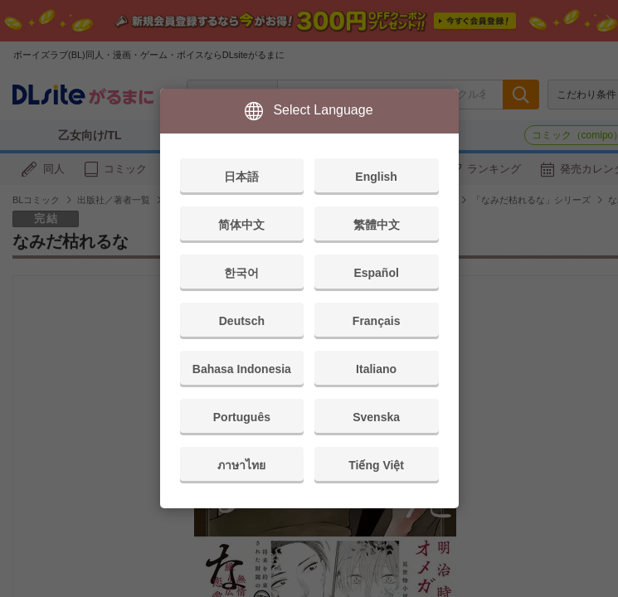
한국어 (241, 272)
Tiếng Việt (376, 465)
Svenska (376, 417)
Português (241, 417)
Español (375, 272)
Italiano (376, 369)
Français (377, 321)
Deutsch (242, 321)
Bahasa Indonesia (241, 369)
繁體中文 (376, 224)
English (376, 176)
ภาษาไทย (241, 465)
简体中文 (241, 224)
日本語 (241, 176)
